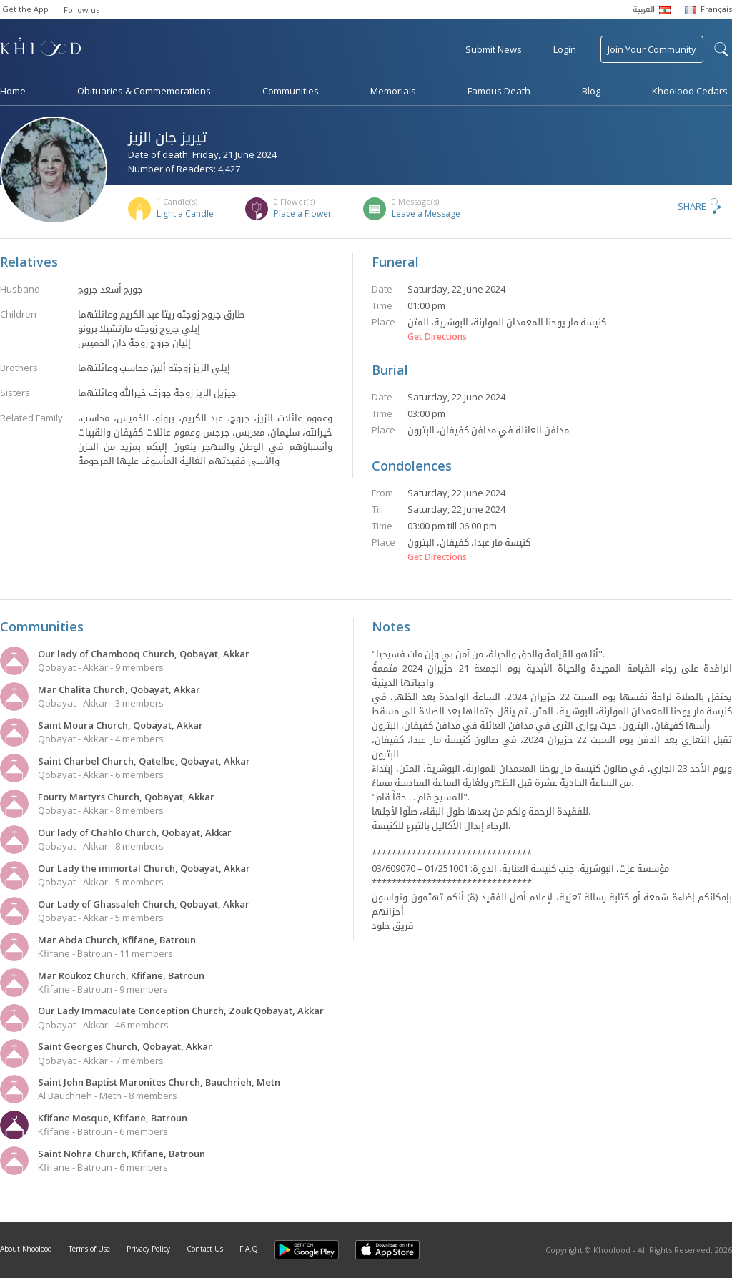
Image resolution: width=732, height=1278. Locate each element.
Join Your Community (652, 49)
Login (564, 49)
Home (13, 90)
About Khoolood (26, 1249)
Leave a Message (426, 213)
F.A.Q (248, 1249)
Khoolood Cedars (690, 90)
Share (692, 206)
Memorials (393, 90)
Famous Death (499, 90)
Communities (290, 90)
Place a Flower (303, 213)
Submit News (493, 49)
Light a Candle (185, 213)
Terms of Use (89, 1249)
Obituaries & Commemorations (144, 90)
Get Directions (437, 337)
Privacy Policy (148, 1249)
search (721, 49)
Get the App (25, 9)
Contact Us (205, 1249)
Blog (591, 90)
